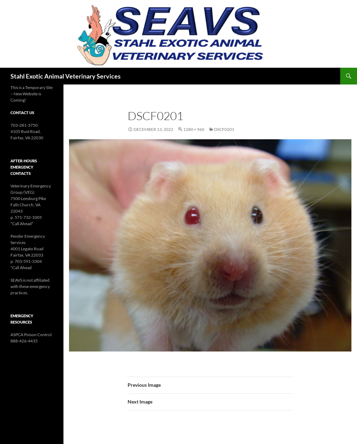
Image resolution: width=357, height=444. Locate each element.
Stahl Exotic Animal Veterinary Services (65, 76)
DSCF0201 (224, 129)
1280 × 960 (193, 129)
